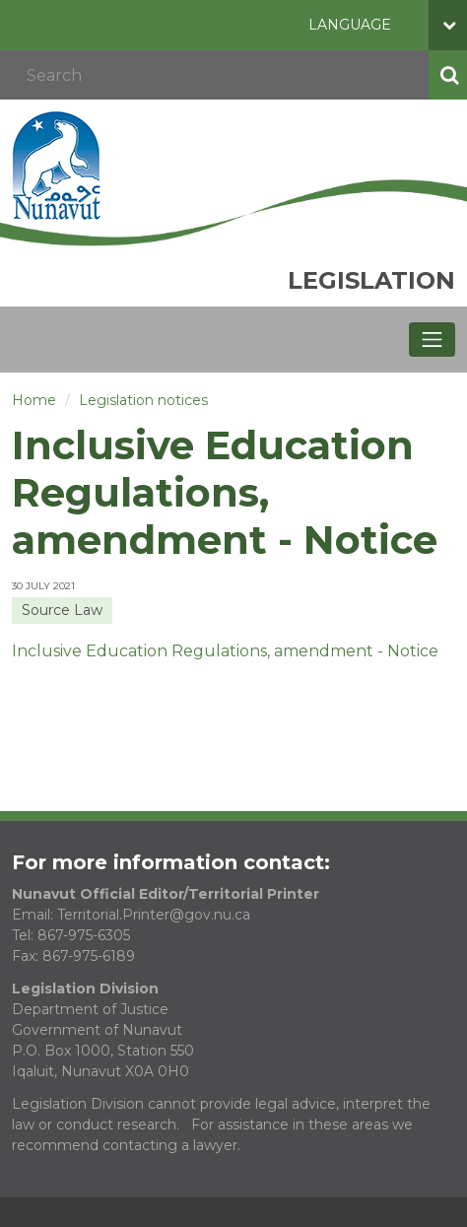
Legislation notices (143, 400)
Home (34, 400)
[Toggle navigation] (432, 339)
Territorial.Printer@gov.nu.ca (153, 914)
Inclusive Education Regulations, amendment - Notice (225, 651)
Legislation (371, 280)
